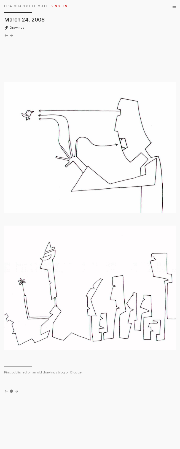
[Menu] (174, 6)
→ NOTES (58, 6)
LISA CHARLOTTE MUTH (26, 6)
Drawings (14, 28)
